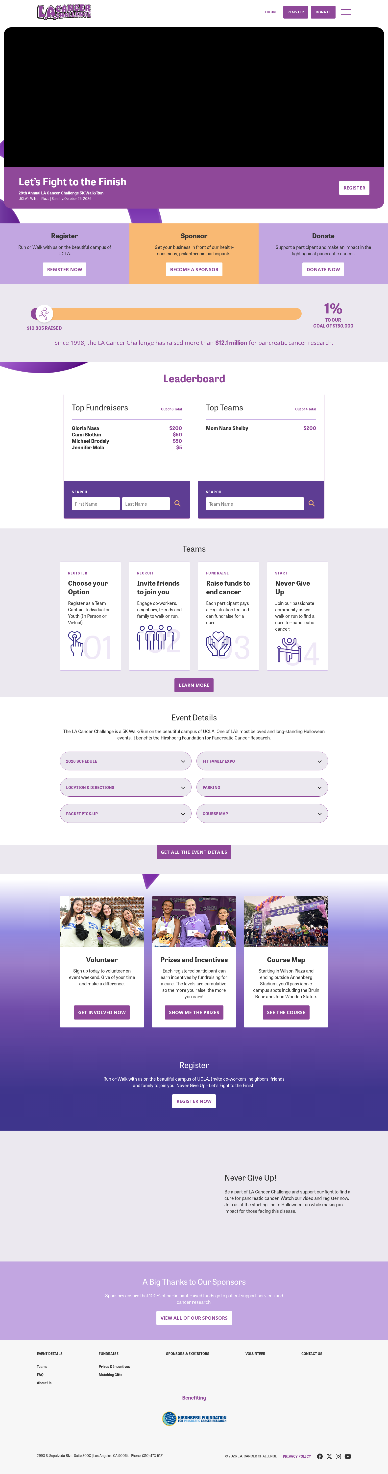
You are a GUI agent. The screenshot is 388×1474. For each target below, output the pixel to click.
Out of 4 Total (305, 408)
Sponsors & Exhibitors (187, 1353)
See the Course (286, 1012)
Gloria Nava (85, 427)
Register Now (64, 269)
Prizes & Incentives (114, 1366)
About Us (44, 1382)
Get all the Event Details (194, 852)
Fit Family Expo (262, 761)
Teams (42, 1366)
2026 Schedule (125, 761)
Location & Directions (125, 787)
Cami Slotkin (86, 434)
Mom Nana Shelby (227, 427)
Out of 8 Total (171, 408)
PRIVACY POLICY (297, 1456)
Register (296, 12)
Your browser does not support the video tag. (194, 97)
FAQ (40, 1374)
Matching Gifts (110, 1374)
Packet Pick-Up (125, 813)
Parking (262, 787)
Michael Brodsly (90, 440)
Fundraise (109, 1353)
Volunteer (255, 1353)
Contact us (311, 1353)
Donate (323, 12)
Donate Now (323, 269)
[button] (346, 12)
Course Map (262, 813)
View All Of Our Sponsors (194, 1318)
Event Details (50, 1353)
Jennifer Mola (88, 447)
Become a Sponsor (194, 269)
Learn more (194, 685)
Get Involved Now (102, 1012)
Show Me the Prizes (194, 1012)
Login (270, 12)
